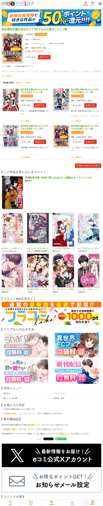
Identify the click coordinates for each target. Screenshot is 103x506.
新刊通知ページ (34, 425)
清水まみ (36, 39)
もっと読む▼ (7, 76)
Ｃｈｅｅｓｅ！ (39, 44)
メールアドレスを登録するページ (58, 434)
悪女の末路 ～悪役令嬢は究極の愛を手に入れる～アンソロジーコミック (38, 248)
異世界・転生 (59, 398)
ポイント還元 (41, 34)
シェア (39, 439)
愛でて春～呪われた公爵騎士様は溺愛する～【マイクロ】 (64, 289)
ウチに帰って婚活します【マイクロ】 (89, 289)
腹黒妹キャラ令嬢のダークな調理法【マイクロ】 (13, 248)
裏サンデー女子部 (57, 44)
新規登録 (85, 3)
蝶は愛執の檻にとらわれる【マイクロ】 (38, 289)
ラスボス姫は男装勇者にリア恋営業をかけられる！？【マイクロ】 (64, 248)
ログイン (93, 3)
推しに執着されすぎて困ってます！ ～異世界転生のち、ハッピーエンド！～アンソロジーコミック (89, 248)
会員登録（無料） (10, 413)
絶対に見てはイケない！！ (12, 289)
